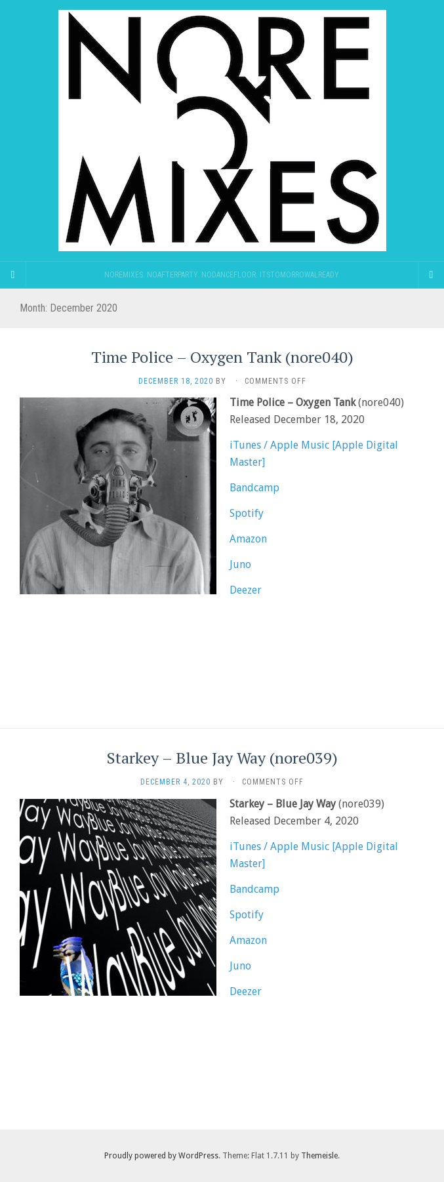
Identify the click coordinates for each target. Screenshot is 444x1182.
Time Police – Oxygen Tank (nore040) (222, 356)
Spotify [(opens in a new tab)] (247, 513)
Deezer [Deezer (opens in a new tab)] (246, 590)
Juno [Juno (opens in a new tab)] (240, 564)
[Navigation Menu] (431, 275)
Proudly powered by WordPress (161, 1155)
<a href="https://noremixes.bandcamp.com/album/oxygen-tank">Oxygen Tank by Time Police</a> (222, 663)
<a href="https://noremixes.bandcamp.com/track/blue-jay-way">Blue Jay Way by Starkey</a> (222, 1065)
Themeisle (319, 1155)
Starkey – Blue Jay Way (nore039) (222, 757)
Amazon (248, 539)
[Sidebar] (13, 275)
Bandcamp (254, 487)
